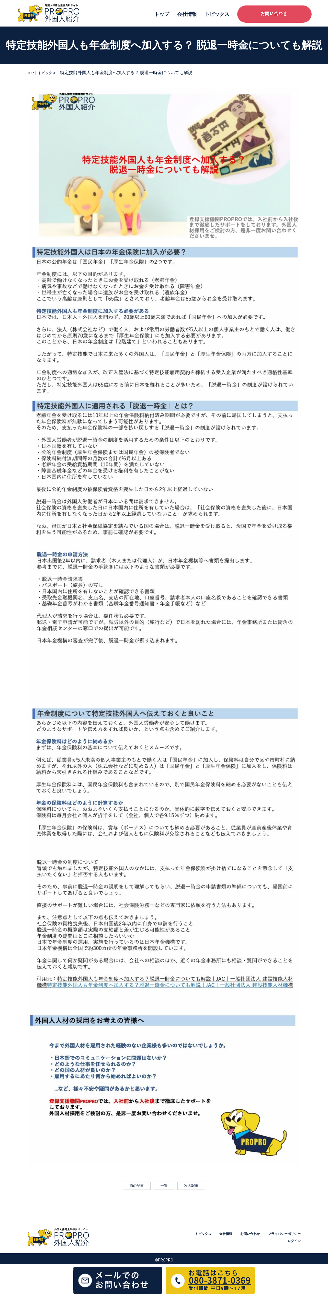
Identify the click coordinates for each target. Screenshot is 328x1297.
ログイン (293, 1243)
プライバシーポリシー (258, 1243)
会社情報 (187, 14)
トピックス (217, 14)
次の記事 (194, 1187)
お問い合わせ (289, 1236)
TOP (31, 72)
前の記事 (133, 1187)
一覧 (164, 1187)
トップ (161, 14)
